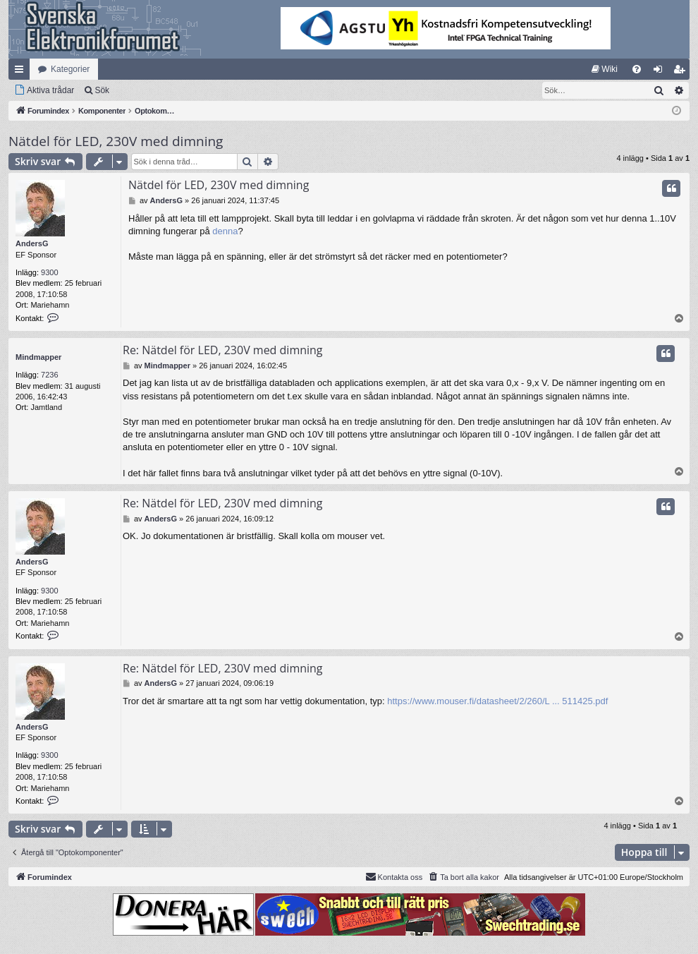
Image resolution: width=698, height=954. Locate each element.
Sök (101, 90)
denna (225, 231)
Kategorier (70, 69)
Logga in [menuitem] (661, 72)
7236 (49, 374)
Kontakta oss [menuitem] (394, 876)
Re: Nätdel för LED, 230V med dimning (223, 350)
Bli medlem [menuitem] (682, 72)
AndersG (32, 243)
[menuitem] (604, 69)
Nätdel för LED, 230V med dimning (115, 141)
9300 (49, 272)
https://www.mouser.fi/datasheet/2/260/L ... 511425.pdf (497, 701)
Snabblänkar (22, 72)
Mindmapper (38, 357)
